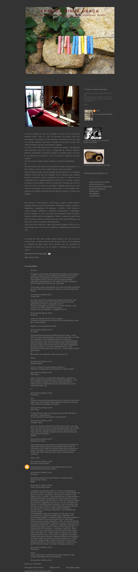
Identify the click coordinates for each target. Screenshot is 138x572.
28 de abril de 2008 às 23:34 (41, 547)
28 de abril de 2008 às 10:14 (41, 330)
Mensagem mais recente (34, 567)
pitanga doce (94, 191)
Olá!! (32, 374)
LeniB (33, 296)
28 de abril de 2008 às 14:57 (41, 439)
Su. (32, 332)
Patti (32, 395)
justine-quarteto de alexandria (100, 187)
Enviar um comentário (33, 564)
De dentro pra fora (37, 463)
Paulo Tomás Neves (38, 487)
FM (32, 474)
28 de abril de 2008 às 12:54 (41, 372)
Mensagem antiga (73, 567)
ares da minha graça (70, 11)
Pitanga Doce (36, 441)
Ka (32, 315)
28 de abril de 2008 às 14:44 (41, 421)
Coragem (34, 422)
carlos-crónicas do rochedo (99, 182)
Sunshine (34, 363)
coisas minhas (33, 257)
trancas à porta (33, 82)
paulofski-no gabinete (97, 189)
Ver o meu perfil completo (103, 114)
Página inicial (55, 567)
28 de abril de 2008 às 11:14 (41, 362)
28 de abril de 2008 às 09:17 (41, 295)
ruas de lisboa (94, 196)
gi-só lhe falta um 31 (97, 184)
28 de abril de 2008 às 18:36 (41, 462)
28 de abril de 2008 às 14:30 (41, 393)
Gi (31, 270)
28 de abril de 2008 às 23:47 (41, 560)
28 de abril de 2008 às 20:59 (41, 485)
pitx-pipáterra (94, 193)
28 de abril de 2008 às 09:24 (41, 313)
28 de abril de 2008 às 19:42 (41, 472)
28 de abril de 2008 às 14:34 (41, 408)
